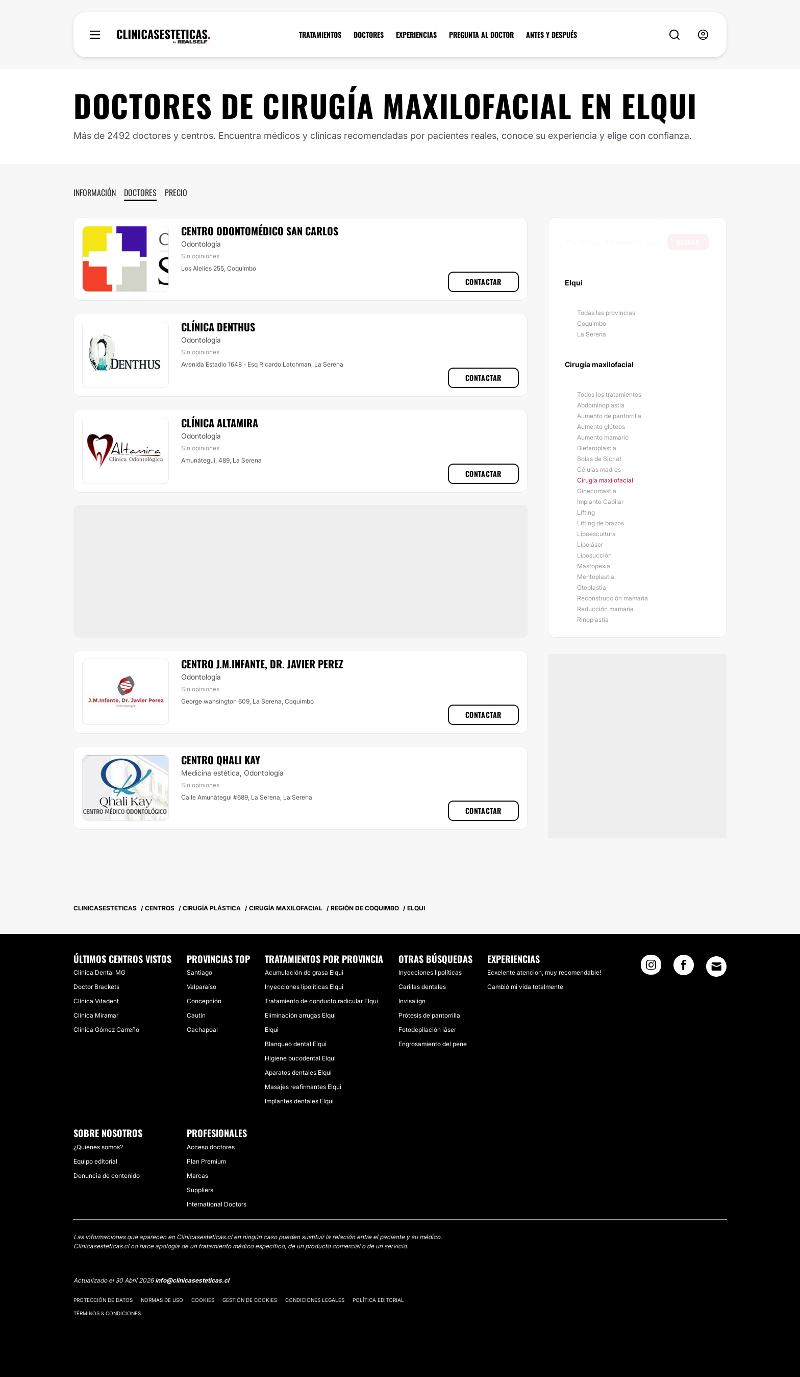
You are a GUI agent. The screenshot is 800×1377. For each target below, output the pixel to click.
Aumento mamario (603, 437)
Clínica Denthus (218, 326)
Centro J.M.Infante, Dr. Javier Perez (262, 663)
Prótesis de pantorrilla (429, 1015)
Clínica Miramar (95, 1015)
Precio (176, 192)
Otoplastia (591, 587)
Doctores (140, 192)
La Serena (591, 334)
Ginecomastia (596, 491)
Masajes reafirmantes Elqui (303, 1087)
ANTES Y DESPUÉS (551, 35)
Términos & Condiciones (107, 1313)
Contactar (483, 281)
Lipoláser (590, 544)
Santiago (199, 972)
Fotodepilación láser (427, 1029)
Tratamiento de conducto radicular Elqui (321, 1001)
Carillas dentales (422, 987)
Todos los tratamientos (609, 394)
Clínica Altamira (219, 422)
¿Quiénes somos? (98, 1147)
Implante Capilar (600, 501)
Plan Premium (206, 1161)
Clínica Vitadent (96, 1001)
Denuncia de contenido (106, 1175)
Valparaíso (201, 987)
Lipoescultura (596, 534)
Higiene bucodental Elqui (300, 1058)
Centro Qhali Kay (220, 759)
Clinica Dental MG (99, 972)
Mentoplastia (595, 577)
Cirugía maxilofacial (605, 480)
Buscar (688, 241)
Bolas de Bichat (599, 459)
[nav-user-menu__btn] (703, 35)
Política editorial (378, 1300)
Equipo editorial (95, 1161)
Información (94, 192)
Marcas (197, 1175)
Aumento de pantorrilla (609, 416)
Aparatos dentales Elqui (298, 1072)
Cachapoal (202, 1029)
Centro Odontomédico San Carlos (259, 230)
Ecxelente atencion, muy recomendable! (544, 972)
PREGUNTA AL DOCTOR (481, 35)
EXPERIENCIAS (416, 35)
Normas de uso (162, 1300)
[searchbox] (616, 242)
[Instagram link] (651, 968)
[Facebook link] (683, 968)
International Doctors (216, 1204)
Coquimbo (591, 323)
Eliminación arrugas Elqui (300, 1015)
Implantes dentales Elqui (299, 1101)
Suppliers (200, 1190)
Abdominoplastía (600, 405)
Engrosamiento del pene (432, 1044)
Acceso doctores (211, 1147)
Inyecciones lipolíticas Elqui (304, 987)
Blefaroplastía (596, 448)
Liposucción (594, 555)
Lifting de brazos (600, 523)
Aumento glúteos (601, 426)
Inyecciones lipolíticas (430, 972)
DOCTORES (369, 35)
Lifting (586, 512)
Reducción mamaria (605, 609)
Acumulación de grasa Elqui (304, 972)
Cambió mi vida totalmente (525, 987)
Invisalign (412, 1001)
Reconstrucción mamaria (612, 598)
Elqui (272, 1029)
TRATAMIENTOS (320, 35)
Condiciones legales (314, 1300)
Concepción (204, 1001)
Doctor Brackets (96, 987)
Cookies (202, 1300)
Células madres (599, 469)
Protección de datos (103, 1300)
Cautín (196, 1015)
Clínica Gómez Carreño (106, 1029)
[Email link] (716, 966)
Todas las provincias (606, 313)
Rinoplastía (593, 619)
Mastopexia (593, 566)
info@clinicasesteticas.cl (192, 1280)
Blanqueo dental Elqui (296, 1044)
